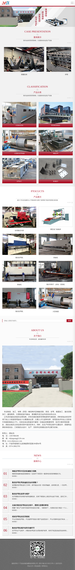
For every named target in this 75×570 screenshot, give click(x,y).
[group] (24, 61)
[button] (35, 25)
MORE (70, 43)
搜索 (69, 320)
